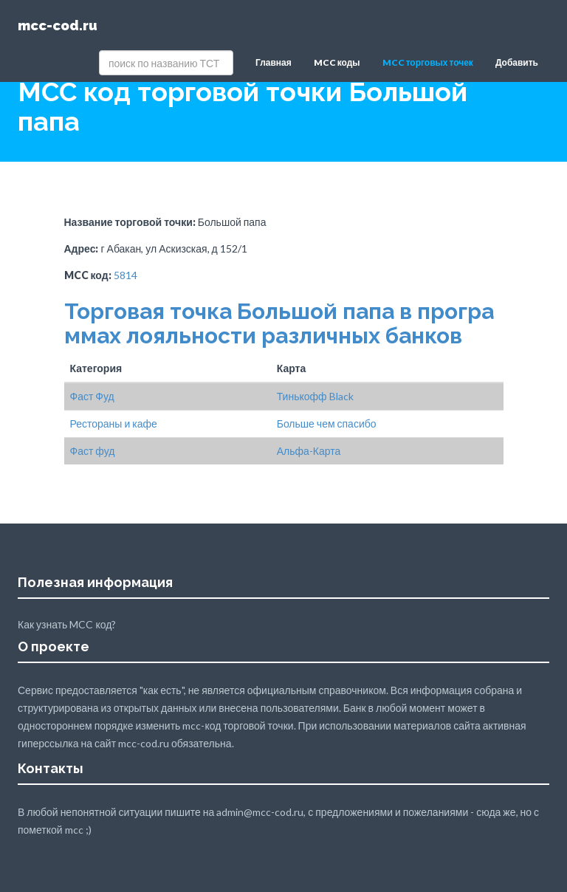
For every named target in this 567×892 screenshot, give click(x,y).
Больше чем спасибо (327, 423)
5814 (125, 275)
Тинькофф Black (315, 396)
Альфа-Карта (309, 451)
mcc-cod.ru (57, 25)
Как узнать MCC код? (67, 624)
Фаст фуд (92, 451)
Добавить (516, 62)
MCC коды (337, 62)
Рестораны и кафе (113, 423)
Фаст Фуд (92, 396)
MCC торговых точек (427, 62)
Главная (273, 62)
